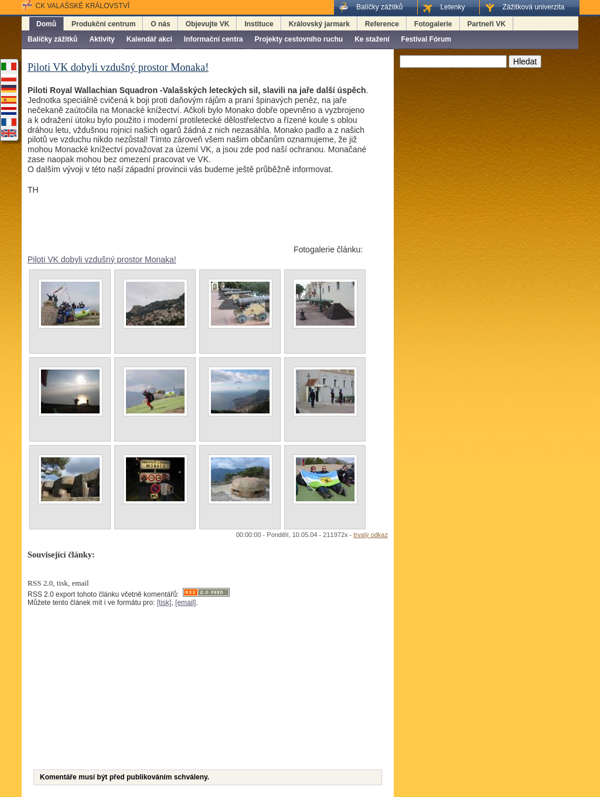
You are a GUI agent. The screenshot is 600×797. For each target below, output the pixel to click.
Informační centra (213, 39)
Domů (46, 24)
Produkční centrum (103, 24)
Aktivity (101, 39)
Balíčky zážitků (52, 39)
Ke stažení (371, 39)
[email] (185, 602)
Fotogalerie (433, 24)
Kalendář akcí (149, 39)
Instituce (258, 24)
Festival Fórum (426, 39)
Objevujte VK (208, 24)
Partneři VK (487, 24)
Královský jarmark (319, 24)
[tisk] (164, 602)
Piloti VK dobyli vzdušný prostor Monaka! (102, 259)
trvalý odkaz (370, 534)
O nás (160, 24)
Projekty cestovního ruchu (298, 39)
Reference (382, 24)
